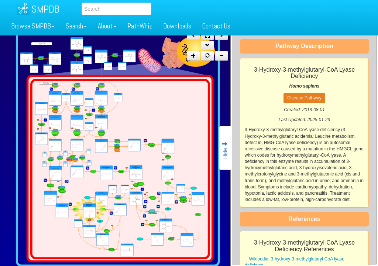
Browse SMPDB (33, 26)
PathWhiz (139, 26)
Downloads (177, 26)
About (107, 26)
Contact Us (216, 26)
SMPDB (45, 9)
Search (76, 26)
